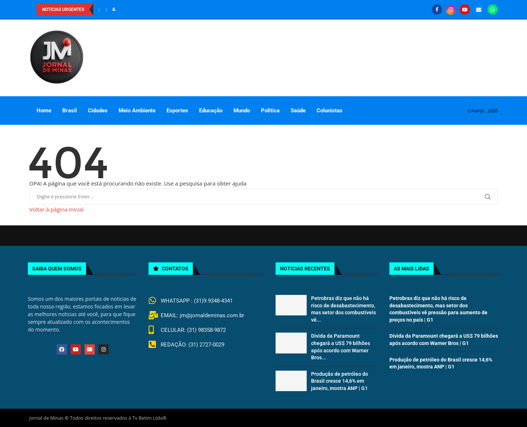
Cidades (98, 110)
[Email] (479, 9)
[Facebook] (437, 9)
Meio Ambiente (137, 110)
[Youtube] (465, 9)
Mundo (241, 110)
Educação (211, 110)
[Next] (106, 9)
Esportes (177, 110)
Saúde (298, 110)
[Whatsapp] (492, 9)
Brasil (69, 110)
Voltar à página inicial (56, 209)
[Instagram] (451, 9)
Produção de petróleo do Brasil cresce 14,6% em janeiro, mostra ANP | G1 (339, 381)
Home (44, 110)
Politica (270, 110)
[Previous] (99, 9)
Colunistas (330, 110)
